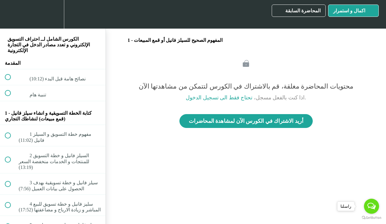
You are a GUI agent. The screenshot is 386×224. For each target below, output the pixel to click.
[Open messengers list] (371, 206)
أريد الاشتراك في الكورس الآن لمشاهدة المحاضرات (246, 121)
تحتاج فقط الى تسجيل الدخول (219, 98)
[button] (11, 14)
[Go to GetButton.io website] (371, 218)
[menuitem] (53, 14)
